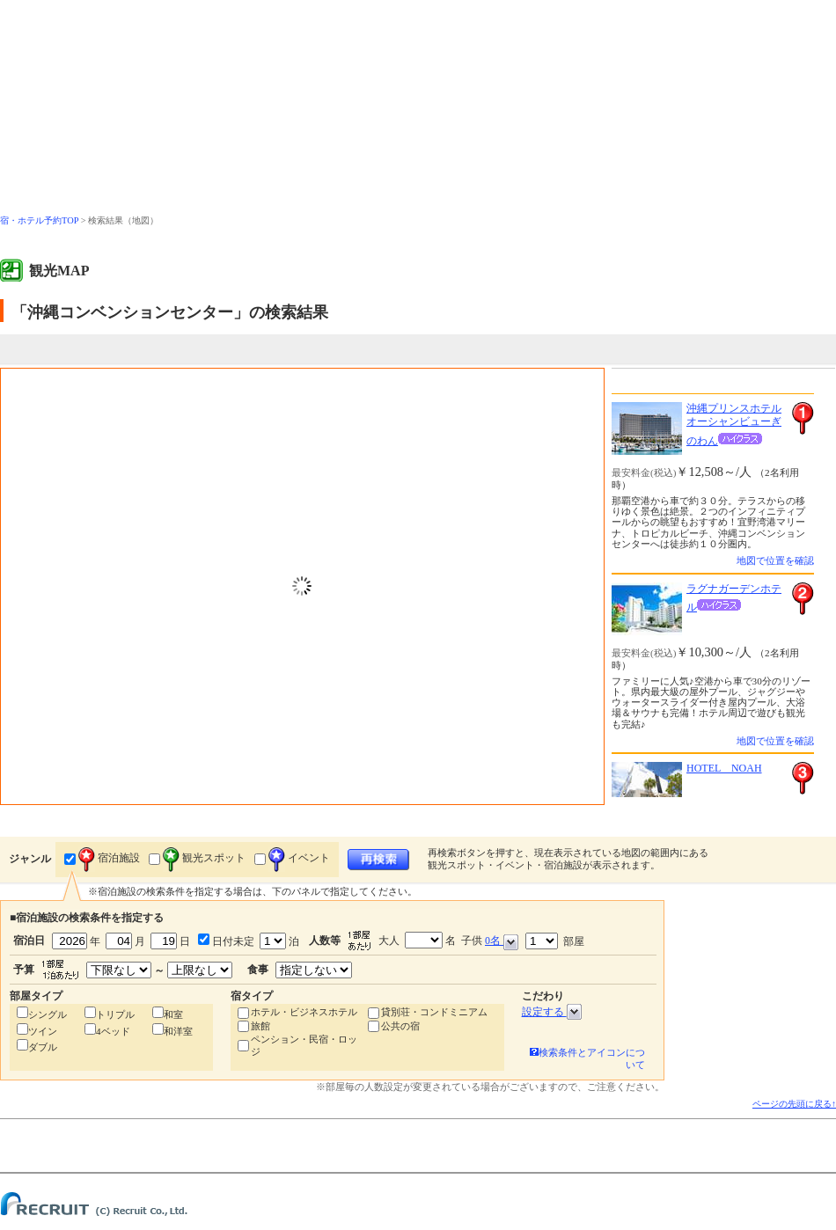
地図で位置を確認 (775, 560)
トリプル (115, 1014)
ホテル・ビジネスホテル (304, 1012)
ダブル (42, 1047)
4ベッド (113, 1031)
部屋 (554, 941)
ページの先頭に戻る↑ (794, 1104)
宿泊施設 (109, 858)
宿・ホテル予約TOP (39, 220)
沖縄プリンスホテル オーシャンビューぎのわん (733, 424)
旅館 (260, 1026)
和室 (173, 1014)
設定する (552, 1012)
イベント (299, 858)
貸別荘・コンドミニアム (434, 1012)
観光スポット (204, 858)
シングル (47, 1014)
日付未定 (231, 941)
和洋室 (178, 1031)
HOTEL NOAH (724, 768)
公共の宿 (400, 1026)
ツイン (42, 1031)
